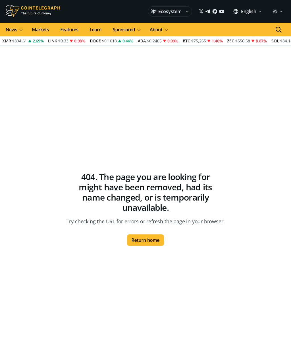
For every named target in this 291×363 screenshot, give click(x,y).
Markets (40, 29)
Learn (95, 29)
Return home (146, 240)
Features (69, 29)
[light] (277, 11)
